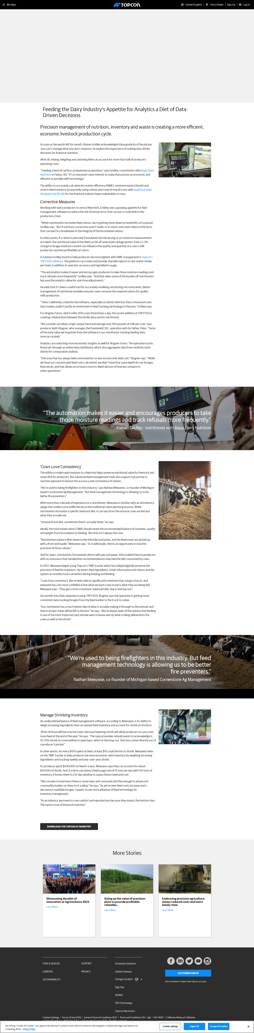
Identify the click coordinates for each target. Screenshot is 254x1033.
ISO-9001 (158, 1017)
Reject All (194, 1026)
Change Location (128, 979)
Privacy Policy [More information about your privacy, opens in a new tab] (29, 1029)
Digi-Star (119, 987)
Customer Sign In (188, 973)
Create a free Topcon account (193, 981)
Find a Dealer (51, 963)
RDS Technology (123, 1002)
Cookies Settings (51, 1017)
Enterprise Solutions (125, 963)
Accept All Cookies (218, 1026)
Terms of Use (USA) (71, 1017)
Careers (48, 971)
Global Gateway (123, 971)
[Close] (248, 1026)
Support (86, 963)
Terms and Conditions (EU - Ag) (135, 1017)
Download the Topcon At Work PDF (69, 826)
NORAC (119, 995)
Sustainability (51, 979)
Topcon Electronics (125, 1011)
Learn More (52, 906)
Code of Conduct (52, 1020)
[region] (127, 1027)
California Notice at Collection (180, 1017)
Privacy (86, 971)
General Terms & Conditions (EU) (100, 1017)
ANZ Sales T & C (71, 1020)
